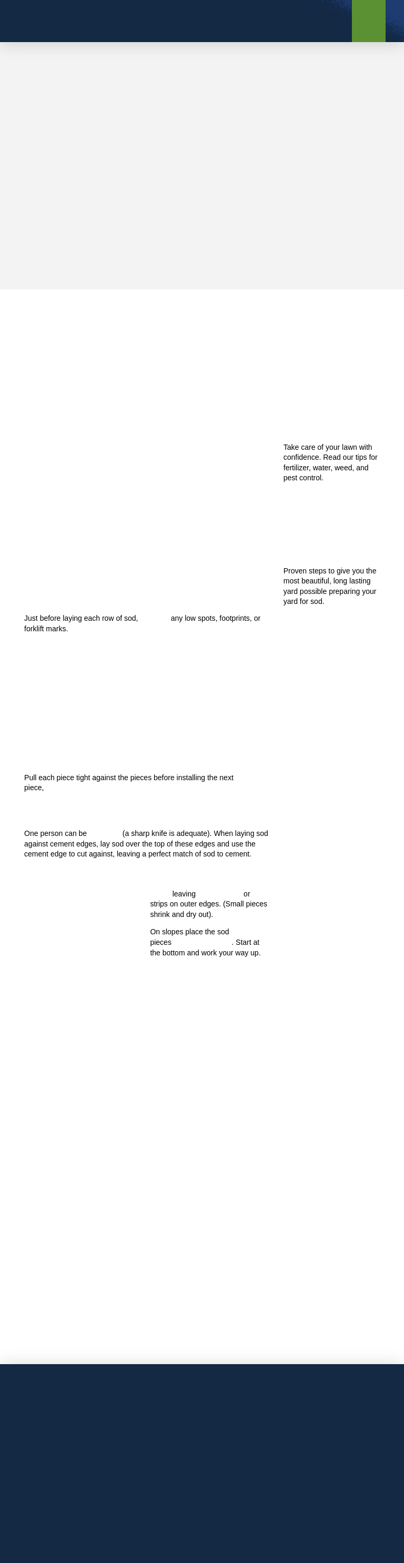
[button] (369, 21)
